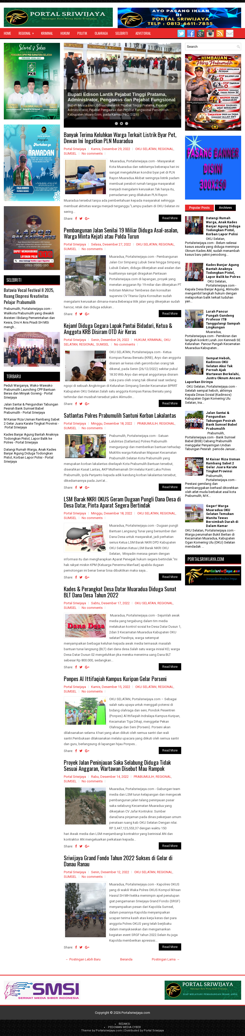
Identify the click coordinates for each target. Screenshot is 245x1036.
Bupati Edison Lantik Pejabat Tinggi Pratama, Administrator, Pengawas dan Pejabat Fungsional (121, 97)
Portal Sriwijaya (154, 1030)
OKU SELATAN (145, 149)
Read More (170, 218)
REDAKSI (124, 1024)
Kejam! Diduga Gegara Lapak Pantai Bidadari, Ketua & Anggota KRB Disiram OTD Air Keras (118, 328)
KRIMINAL (47, 33)
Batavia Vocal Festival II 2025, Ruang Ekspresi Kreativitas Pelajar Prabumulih (29, 296)
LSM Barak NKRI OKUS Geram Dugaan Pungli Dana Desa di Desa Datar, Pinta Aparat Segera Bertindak (122, 502)
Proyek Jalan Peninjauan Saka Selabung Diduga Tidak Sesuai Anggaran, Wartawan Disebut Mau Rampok (117, 765)
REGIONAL (28, 32)
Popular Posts (199, 207)
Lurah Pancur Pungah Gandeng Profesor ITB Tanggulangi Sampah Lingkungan (223, 319)
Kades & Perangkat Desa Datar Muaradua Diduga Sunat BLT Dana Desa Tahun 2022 (120, 592)
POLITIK (82, 33)
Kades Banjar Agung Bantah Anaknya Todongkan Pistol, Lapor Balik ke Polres (31, 438)
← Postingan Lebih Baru (83, 959)
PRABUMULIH (147, 423)
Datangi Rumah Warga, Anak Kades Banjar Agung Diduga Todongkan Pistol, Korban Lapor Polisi (30, 453)
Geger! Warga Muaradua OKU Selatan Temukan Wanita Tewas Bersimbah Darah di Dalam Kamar (222, 516)
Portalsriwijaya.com (135, 1013)
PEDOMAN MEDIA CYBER (124, 1027)
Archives (225, 207)
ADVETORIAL (143, 33)
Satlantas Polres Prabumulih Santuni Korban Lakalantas (120, 415)
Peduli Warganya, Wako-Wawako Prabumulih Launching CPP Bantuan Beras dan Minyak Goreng (29, 389)
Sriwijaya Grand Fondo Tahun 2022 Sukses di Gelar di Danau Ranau (118, 861)
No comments (92, 153)
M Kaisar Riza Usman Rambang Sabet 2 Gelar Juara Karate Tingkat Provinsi (31, 421)
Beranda (126, 959)
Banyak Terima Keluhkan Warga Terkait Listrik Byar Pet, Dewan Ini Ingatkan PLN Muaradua (120, 137)
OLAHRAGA (101, 33)
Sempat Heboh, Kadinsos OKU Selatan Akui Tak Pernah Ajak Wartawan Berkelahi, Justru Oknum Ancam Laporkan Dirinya (213, 370)
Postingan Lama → (166, 959)
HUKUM (65, 33)
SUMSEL (70, 153)
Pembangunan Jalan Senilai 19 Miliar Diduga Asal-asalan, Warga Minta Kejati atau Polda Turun (121, 233)
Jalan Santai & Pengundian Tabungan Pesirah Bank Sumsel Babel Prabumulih (31, 408)
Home (7, 33)
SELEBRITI (121, 33)
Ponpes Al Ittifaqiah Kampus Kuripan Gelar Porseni (115, 678)
